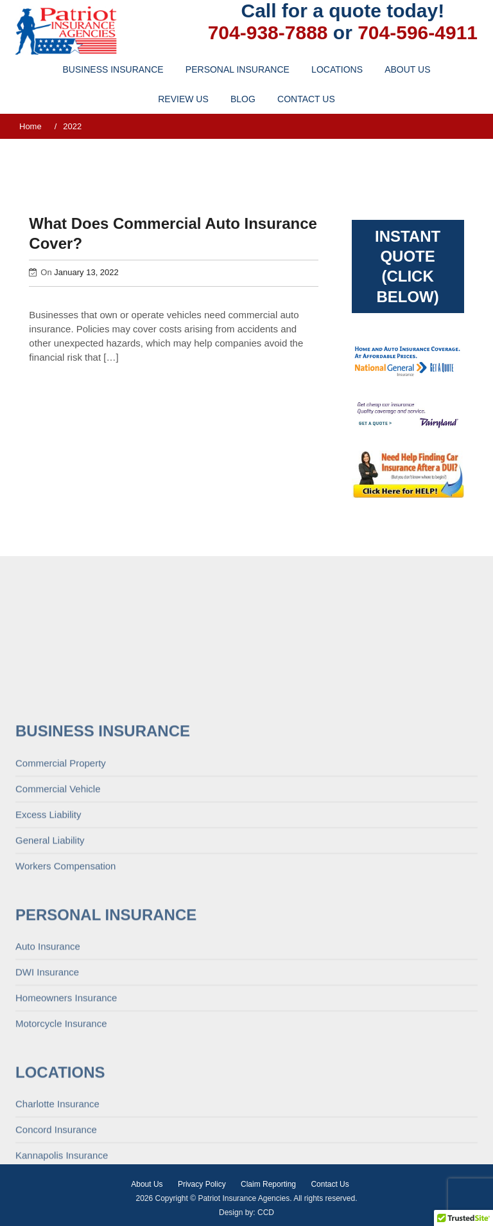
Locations (337, 69)
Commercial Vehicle (58, 910)
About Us (407, 69)
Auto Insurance (47, 1067)
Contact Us (306, 99)
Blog (242, 99)
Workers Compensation (65, 987)
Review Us (183, 99)
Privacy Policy (202, 1184)
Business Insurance (113, 69)
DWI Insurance (47, 1093)
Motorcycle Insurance (61, 1144)
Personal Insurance (238, 69)
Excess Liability (48, 935)
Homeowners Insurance (66, 1118)
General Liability (50, 961)
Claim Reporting (268, 1184)
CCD (265, 1212)
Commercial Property (60, 884)
